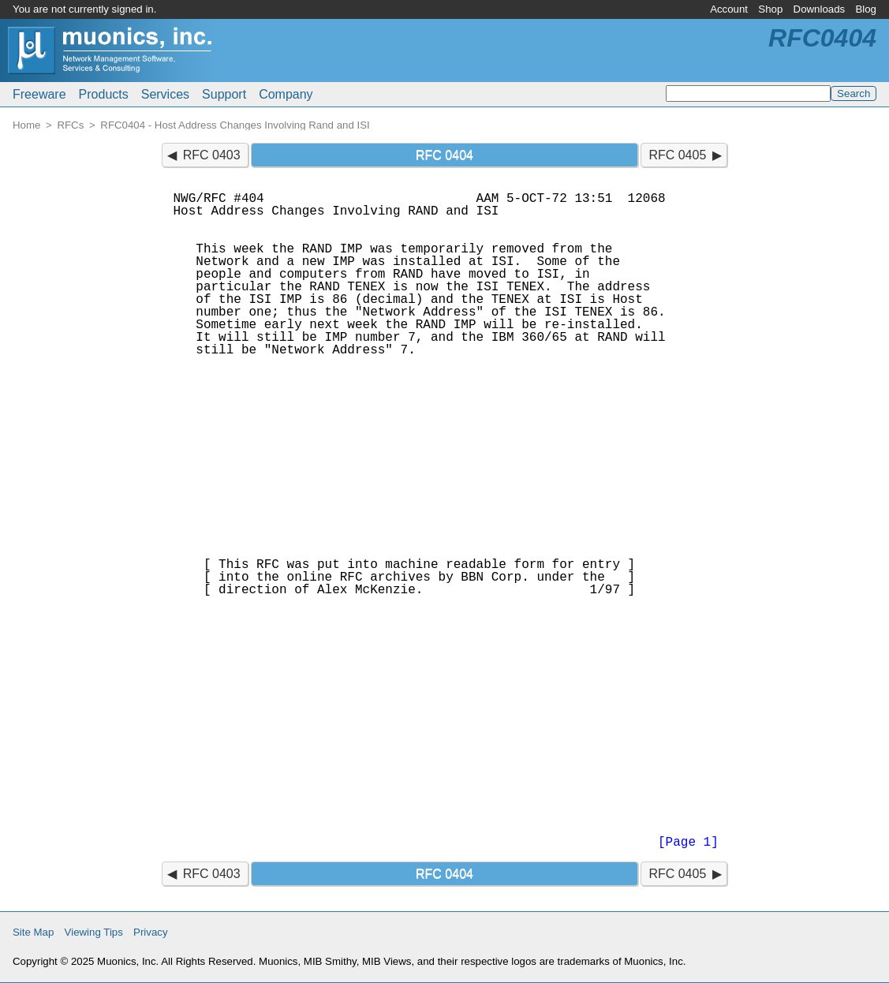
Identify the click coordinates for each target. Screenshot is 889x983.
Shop (770, 9)
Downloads (820, 9)
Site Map (33, 932)
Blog (865, 9)
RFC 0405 (677, 155)
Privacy (150, 932)
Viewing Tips (94, 932)
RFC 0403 (212, 155)
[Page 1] (688, 842)
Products (104, 94)
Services (165, 94)
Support (224, 94)
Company (285, 94)
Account (729, 9)
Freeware (39, 94)
